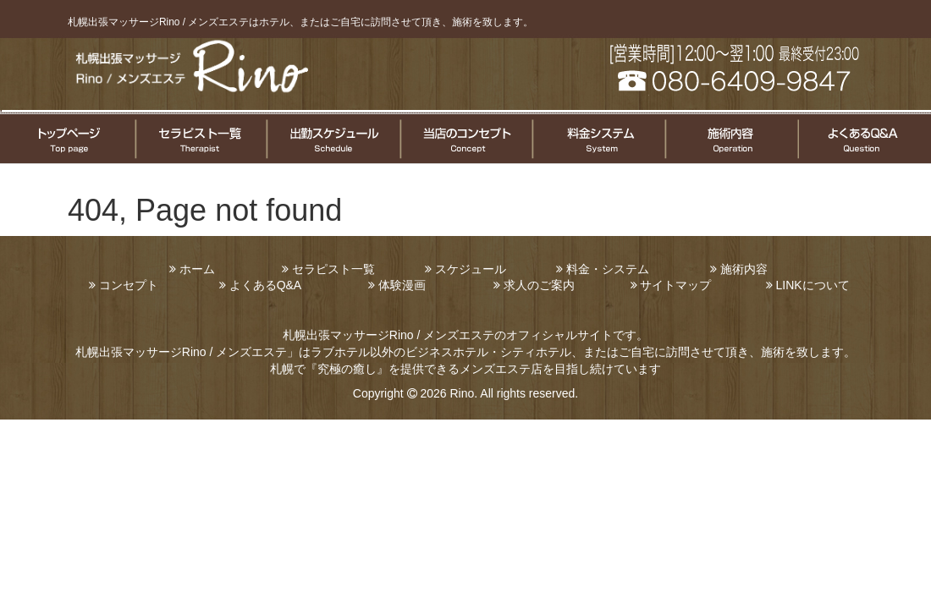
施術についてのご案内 (730, 138)
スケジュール (470, 269)
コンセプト (128, 285)
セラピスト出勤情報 (332, 138)
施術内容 (744, 269)
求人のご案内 (539, 285)
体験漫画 (402, 285)
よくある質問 (863, 138)
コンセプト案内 (465, 138)
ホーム (197, 269)
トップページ (67, 138)
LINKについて (812, 285)
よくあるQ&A (265, 285)
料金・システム (607, 269)
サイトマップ (675, 285)
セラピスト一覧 (200, 138)
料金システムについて (597, 138)
